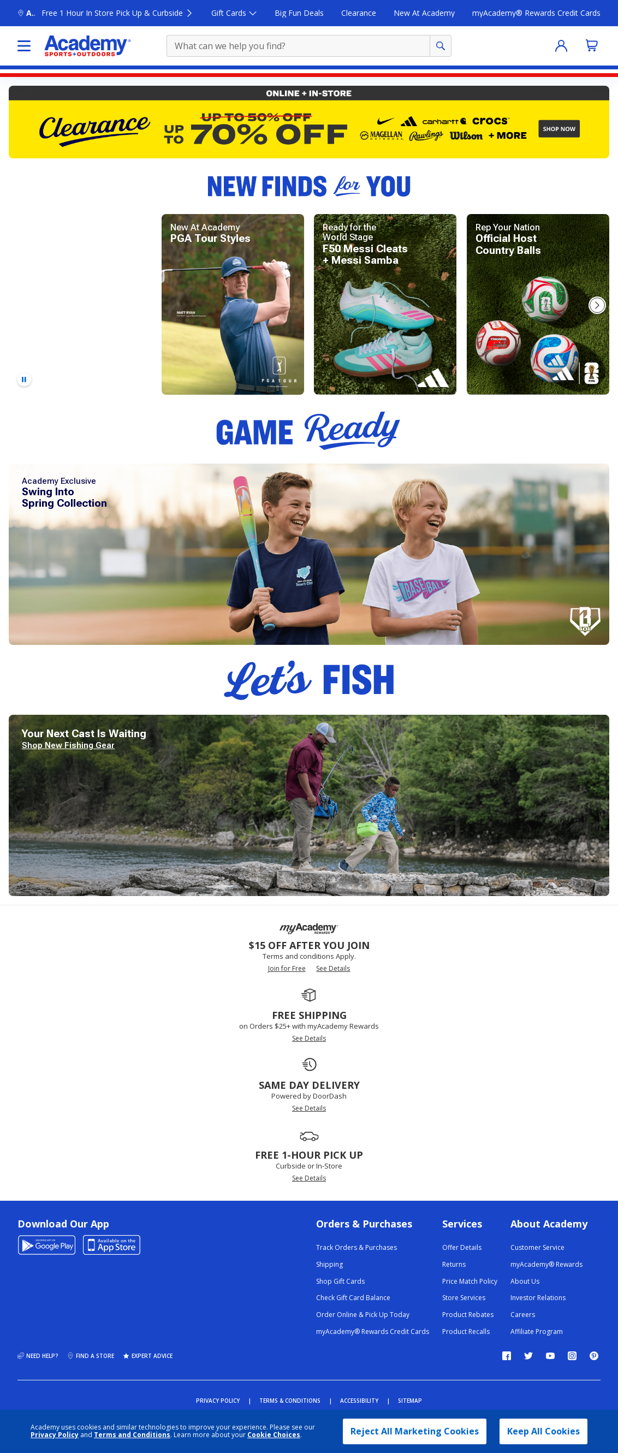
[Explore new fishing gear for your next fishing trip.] (309, 805)
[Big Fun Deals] (299, 13)
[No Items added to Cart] (592, 45)
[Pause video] (24, 380)
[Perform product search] (440, 46)
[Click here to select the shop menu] (24, 46)
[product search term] (299, 45)
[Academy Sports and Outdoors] (88, 46)
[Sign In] (561, 46)
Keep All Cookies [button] (543, 1431)
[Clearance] (358, 13)
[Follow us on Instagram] (572, 1355)
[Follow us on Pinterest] (594, 1355)
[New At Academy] (424, 13)
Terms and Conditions (132, 1434)
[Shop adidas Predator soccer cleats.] (80, 304)
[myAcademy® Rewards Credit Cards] (536, 13)
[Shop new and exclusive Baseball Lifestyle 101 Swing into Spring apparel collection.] (309, 554)
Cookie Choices (273, 1435)
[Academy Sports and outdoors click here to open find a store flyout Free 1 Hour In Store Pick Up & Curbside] (105, 13)
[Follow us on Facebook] (506, 1355)
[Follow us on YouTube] (550, 1355)
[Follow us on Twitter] (528, 1355)
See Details (333, 968)
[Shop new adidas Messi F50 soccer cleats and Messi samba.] (385, 304)
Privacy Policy (55, 1434)
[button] (597, 305)
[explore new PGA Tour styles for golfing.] (233, 304)
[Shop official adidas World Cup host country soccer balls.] (538, 304)
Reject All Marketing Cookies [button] (414, 1431)
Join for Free (287, 968)
